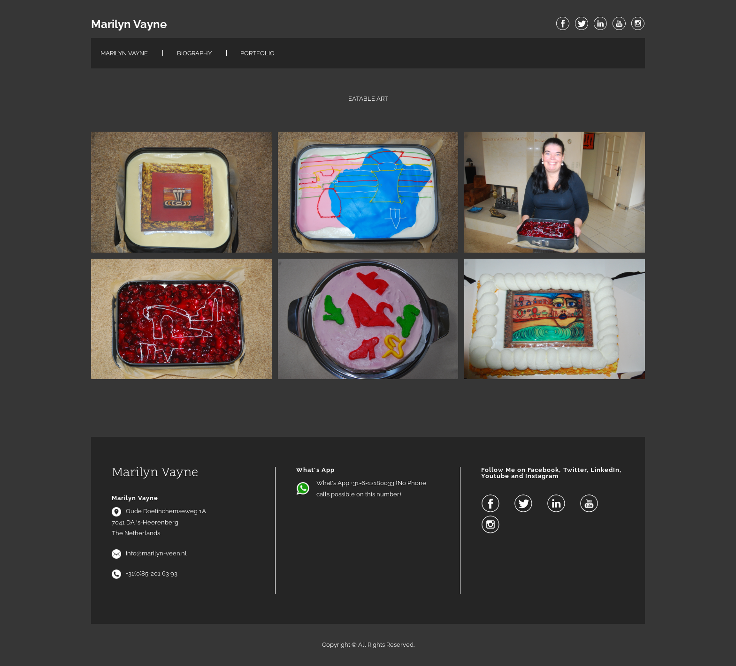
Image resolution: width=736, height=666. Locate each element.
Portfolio (257, 53)
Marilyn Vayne (129, 24)
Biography (194, 53)
